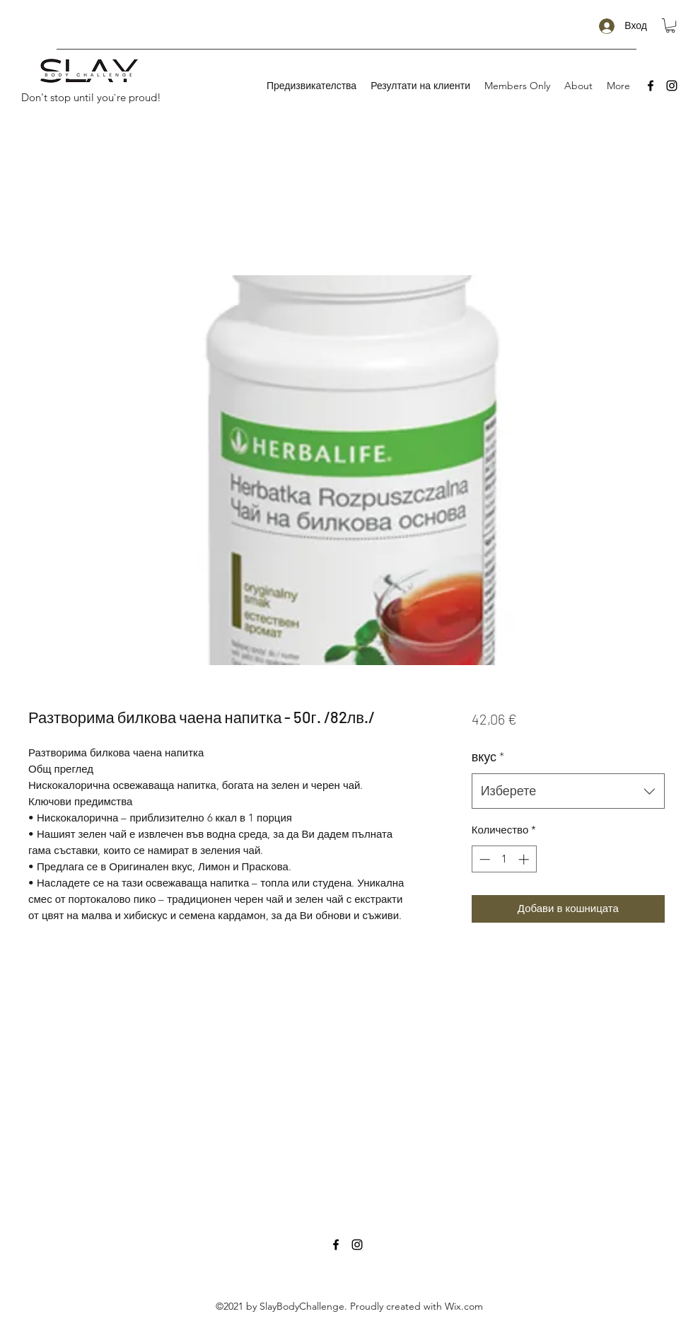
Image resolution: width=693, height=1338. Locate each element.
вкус (488, 756)
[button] (670, 25)
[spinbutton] (504, 859)
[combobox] (568, 791)
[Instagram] (672, 86)
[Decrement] (483, 859)
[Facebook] (651, 86)
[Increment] (525, 859)
